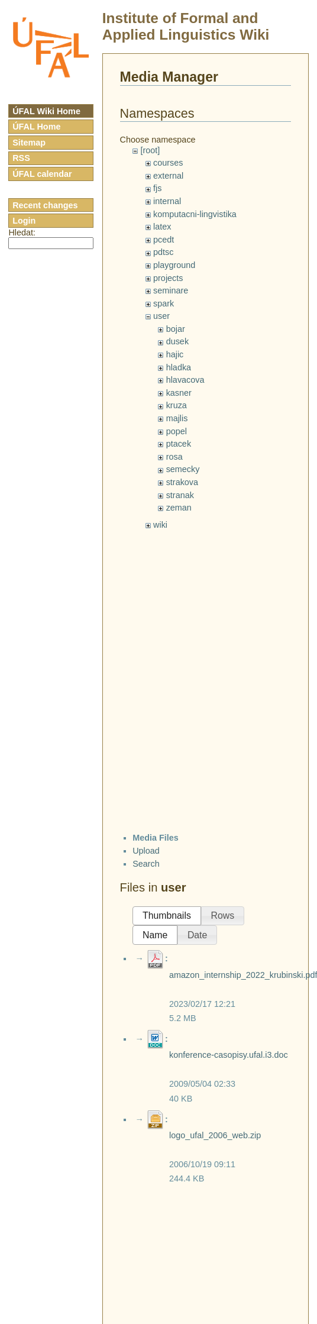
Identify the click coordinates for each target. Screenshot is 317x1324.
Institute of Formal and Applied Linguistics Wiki (186, 26)
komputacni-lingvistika (195, 214)
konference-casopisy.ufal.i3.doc (228, 1055)
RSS (21, 158)
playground (174, 265)
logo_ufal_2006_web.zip (215, 1135)
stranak (180, 495)
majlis (177, 418)
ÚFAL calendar (42, 174)
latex (162, 226)
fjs (157, 188)
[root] (150, 150)
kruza (176, 405)
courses (168, 162)
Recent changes (44, 205)
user (161, 316)
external (168, 175)
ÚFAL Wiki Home (46, 111)
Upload (146, 850)
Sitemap (29, 142)
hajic (175, 354)
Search (146, 863)
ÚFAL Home (36, 126)
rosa (174, 456)
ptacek (178, 443)
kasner (179, 393)
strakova (182, 482)
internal (167, 201)
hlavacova (185, 380)
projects (168, 278)
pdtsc (163, 252)
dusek (177, 341)
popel (176, 431)
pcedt (163, 239)
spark (163, 303)
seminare (170, 290)
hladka (178, 367)
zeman (179, 507)
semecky (183, 469)
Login (23, 220)
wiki (160, 524)
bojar (175, 329)
